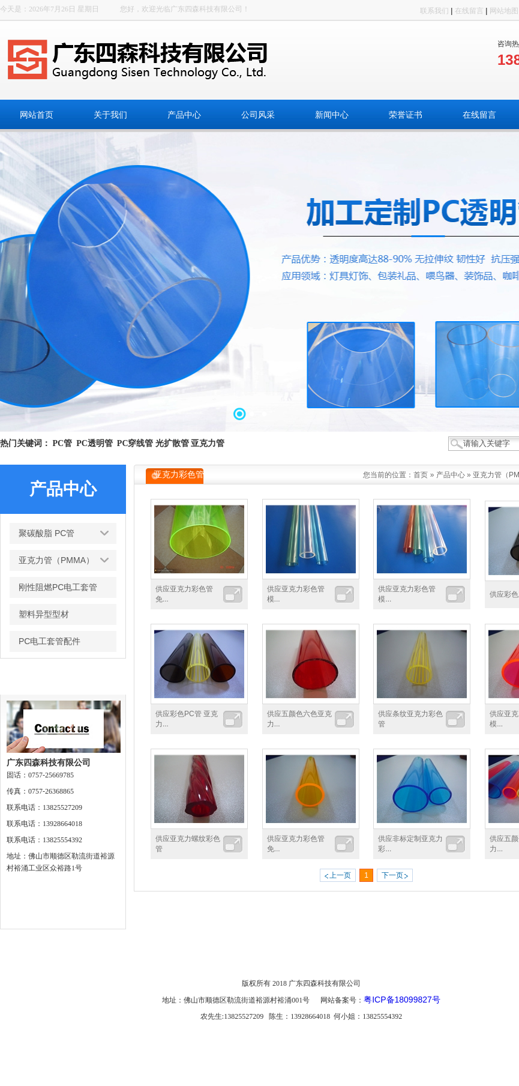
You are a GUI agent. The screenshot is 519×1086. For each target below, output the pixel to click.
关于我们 (136, 957)
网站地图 (504, 11)
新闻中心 (259, 957)
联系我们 (434, 11)
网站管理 (502, 957)
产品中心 (450, 475)
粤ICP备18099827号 (402, 999)
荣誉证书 (299, 957)
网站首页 (96, 957)
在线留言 (469, 11)
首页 (420, 475)
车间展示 (421, 957)
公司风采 (218, 957)
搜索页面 (462, 957)
